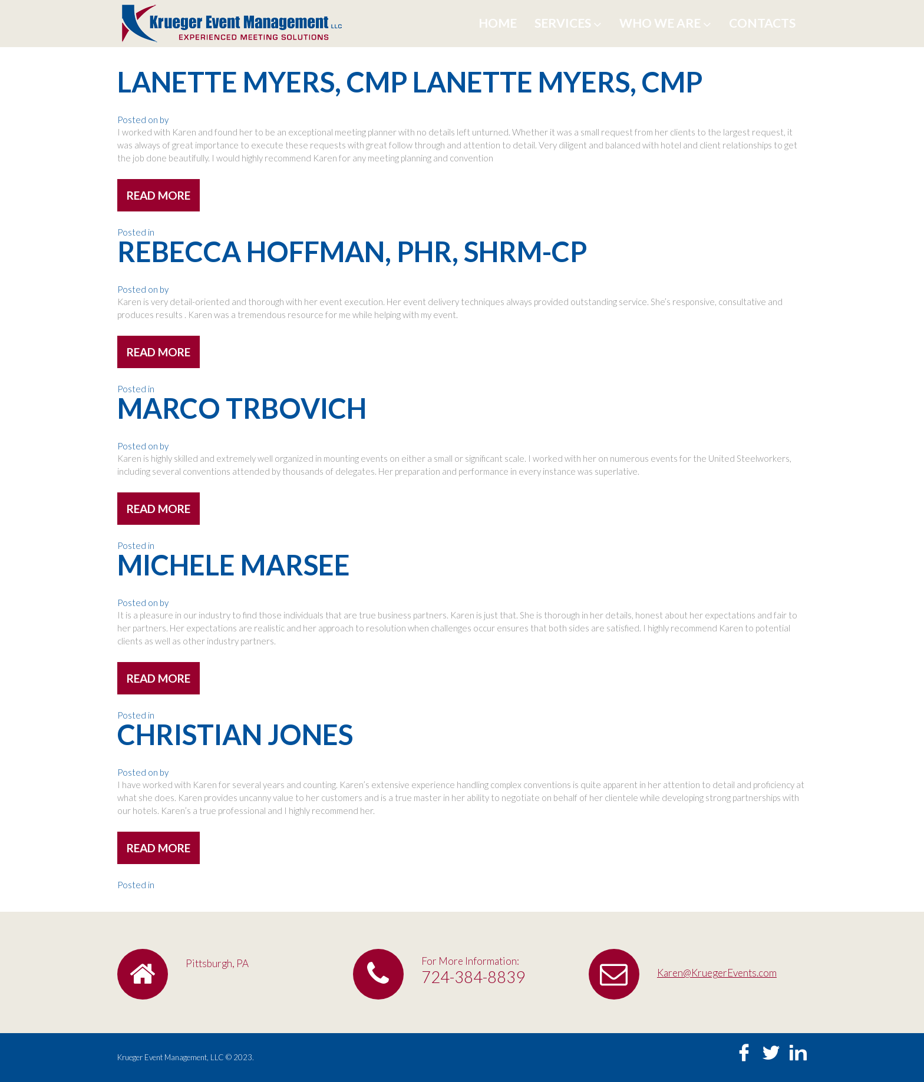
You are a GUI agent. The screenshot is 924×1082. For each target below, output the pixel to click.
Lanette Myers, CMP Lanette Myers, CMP (409, 81)
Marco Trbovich (242, 408)
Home (497, 22)
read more (158, 195)
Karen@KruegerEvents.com (717, 973)
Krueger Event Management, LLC (170, 1057)
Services (568, 23)
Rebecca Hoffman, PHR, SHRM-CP (352, 251)
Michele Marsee (233, 564)
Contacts (762, 22)
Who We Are (665, 23)
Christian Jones (235, 734)
